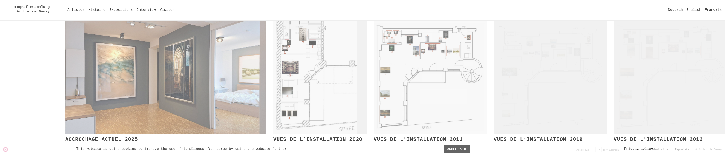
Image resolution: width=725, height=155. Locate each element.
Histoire (96, 10)
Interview (146, 10)
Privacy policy (638, 149)
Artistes (75, 10)
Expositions (121, 10)
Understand (456, 148)
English (693, 10)
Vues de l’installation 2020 (317, 139)
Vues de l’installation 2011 (418, 139)
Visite (166, 10)
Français (713, 10)
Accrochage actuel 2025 (101, 139)
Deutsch (675, 10)
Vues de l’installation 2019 (538, 139)
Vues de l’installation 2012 (658, 139)
